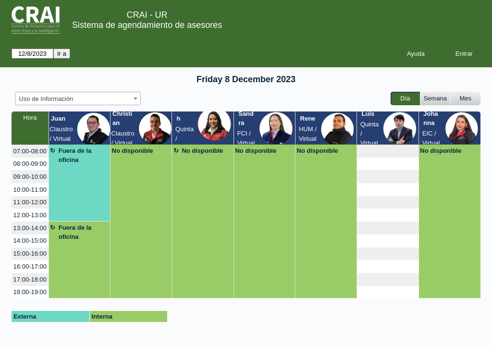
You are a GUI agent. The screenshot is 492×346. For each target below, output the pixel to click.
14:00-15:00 (30, 240)
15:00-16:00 (30, 253)
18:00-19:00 (30, 292)
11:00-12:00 (30, 202)
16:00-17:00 (30, 266)
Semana (435, 98)
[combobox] (78, 98)
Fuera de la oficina (75, 155)
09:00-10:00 (30, 176)
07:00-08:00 (30, 151)
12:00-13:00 (30, 215)
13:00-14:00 (30, 228)
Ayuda (416, 53)
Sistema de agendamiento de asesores (147, 25)
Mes (466, 98)
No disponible (132, 150)
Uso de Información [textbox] (46, 98)
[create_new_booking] (387, 151)
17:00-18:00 (30, 279)
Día (405, 98)
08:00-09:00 (30, 163)
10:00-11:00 (30, 189)
